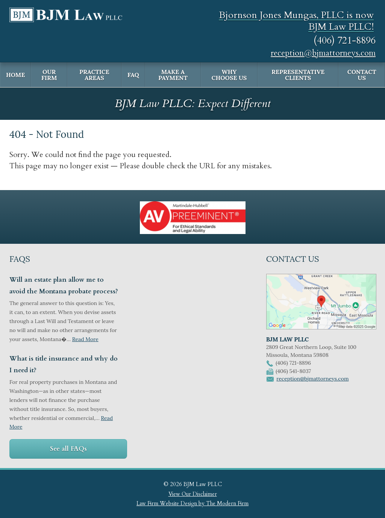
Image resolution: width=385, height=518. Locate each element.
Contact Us (361, 75)
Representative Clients (297, 75)
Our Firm (49, 75)
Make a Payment (173, 75)
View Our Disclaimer (192, 494)
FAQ (133, 75)
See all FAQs (68, 448)
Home (15, 75)
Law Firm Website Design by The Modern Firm (192, 503)
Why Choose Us (229, 75)
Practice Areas (94, 75)
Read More (85, 339)
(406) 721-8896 (345, 40)
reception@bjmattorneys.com (323, 53)
